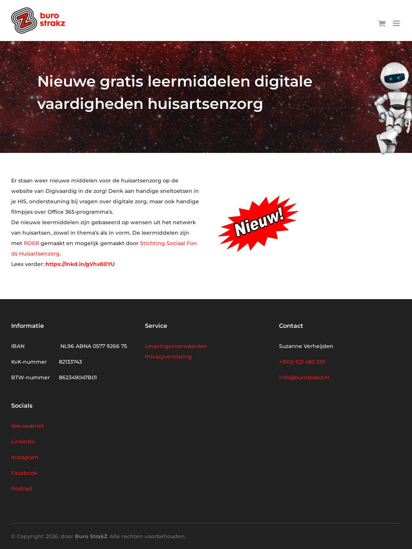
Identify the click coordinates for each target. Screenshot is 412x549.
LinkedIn (23, 441)
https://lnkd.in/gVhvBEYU (80, 264)
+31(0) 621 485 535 (302, 361)
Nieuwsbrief (27, 426)
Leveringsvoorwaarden (176, 346)
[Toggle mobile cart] (382, 23)
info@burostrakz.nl (304, 377)
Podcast (22, 488)
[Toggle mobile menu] (397, 23)
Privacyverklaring (168, 356)
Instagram (24, 457)
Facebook (24, 473)
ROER (31, 243)
